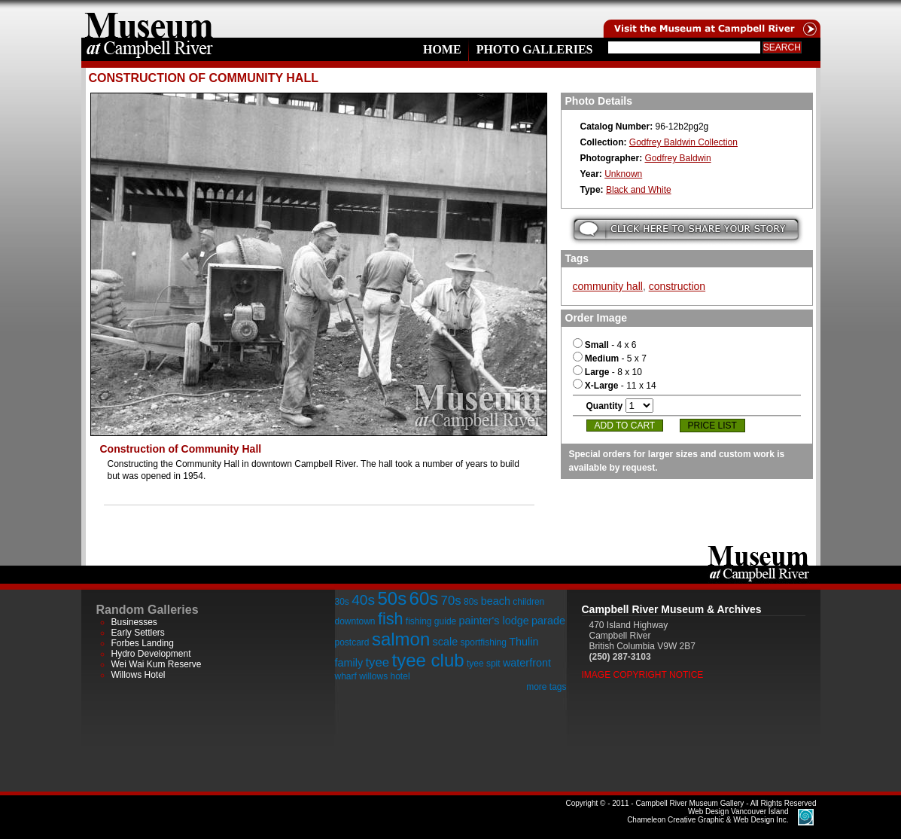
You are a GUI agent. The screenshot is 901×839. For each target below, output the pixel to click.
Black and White (638, 190)
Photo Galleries (534, 49)
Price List (712, 425)
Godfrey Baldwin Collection (683, 142)
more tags (546, 687)
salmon (401, 639)
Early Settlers (138, 632)
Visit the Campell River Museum (710, 19)
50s (391, 598)
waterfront (527, 663)
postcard (352, 642)
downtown (355, 621)
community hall (608, 286)
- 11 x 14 (614, 385)
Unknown (623, 174)
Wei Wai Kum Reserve (156, 664)
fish (390, 618)
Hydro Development (151, 653)
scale (445, 642)
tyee (377, 662)
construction (677, 286)
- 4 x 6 (605, 345)
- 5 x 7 (610, 358)
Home (442, 49)
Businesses (134, 622)
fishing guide (431, 621)
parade (548, 621)
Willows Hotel (138, 675)
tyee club (428, 660)
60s (424, 598)
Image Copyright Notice (643, 675)
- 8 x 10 (607, 372)
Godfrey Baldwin (678, 158)
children (528, 601)
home (149, 19)
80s (471, 601)
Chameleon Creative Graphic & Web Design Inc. (707, 815)
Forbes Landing (142, 643)
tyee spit (484, 663)
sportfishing (484, 642)
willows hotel (384, 676)
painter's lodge (494, 621)
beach (495, 601)
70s (451, 600)
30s (342, 601)
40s (363, 600)
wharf (346, 676)
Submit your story (686, 229)
